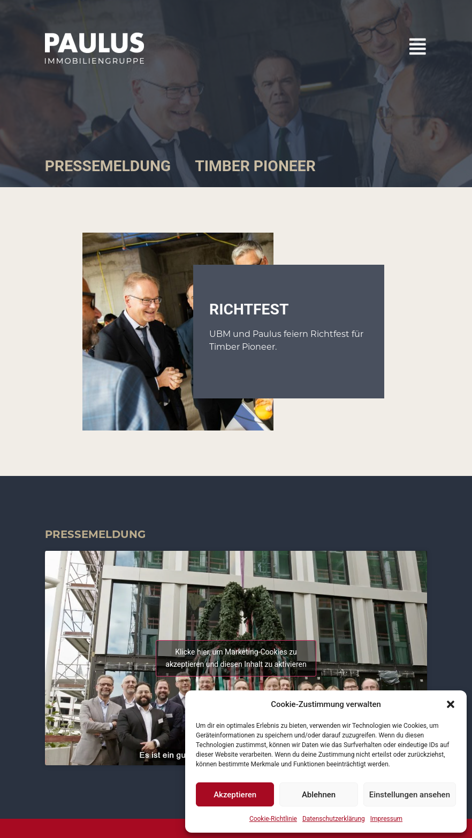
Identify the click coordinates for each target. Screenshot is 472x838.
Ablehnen (319, 794)
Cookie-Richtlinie (273, 818)
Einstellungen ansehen (409, 794)
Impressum (386, 818)
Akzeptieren (235, 794)
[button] (450, 704)
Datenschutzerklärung (333, 818)
